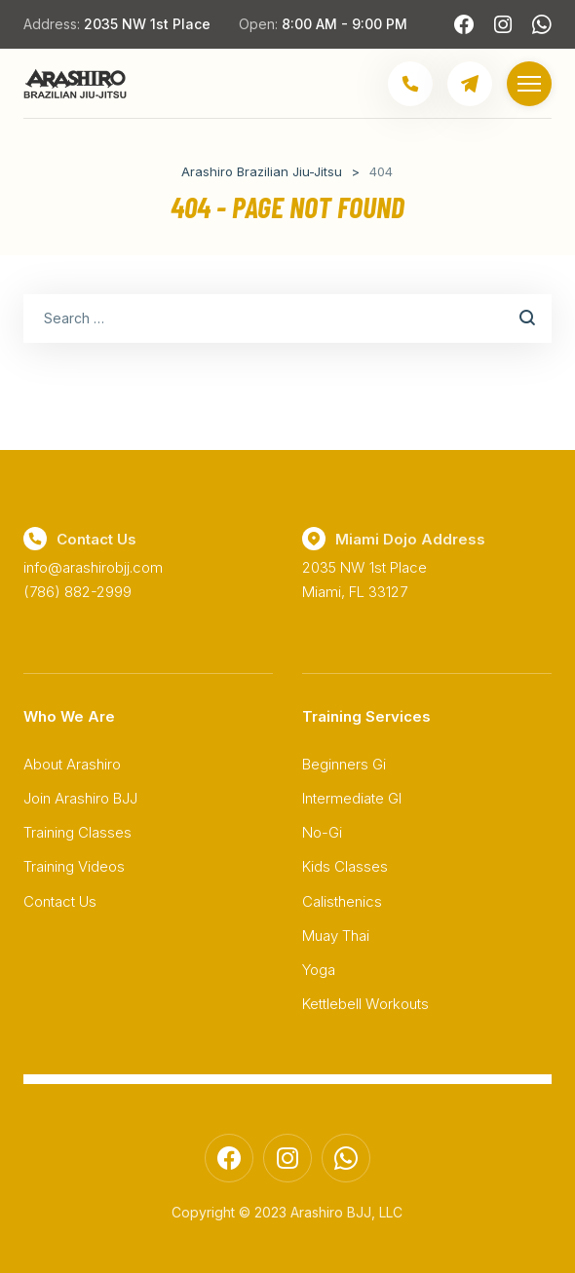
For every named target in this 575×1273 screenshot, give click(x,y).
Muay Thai (335, 935)
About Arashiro (72, 764)
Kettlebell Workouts (365, 1003)
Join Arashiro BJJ (80, 798)
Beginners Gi (344, 764)
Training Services (366, 716)
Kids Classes (345, 866)
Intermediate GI (352, 798)
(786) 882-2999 (77, 591)
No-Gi (322, 832)
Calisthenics (342, 901)
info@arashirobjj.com (93, 567)
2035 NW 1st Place (147, 24)
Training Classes (77, 832)
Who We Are (69, 716)
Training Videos (74, 866)
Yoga (318, 969)
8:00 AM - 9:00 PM (344, 24)
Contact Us (59, 901)
